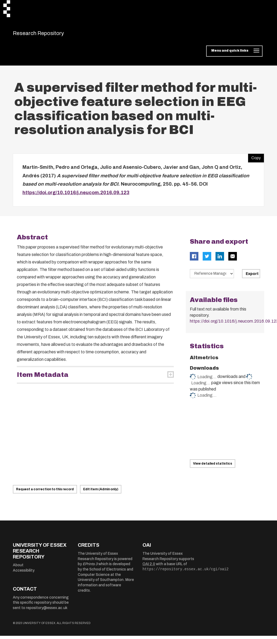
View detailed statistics (212, 467)
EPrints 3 (90, 567)
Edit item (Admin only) (100, 493)
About (18, 569)
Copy (254, 160)
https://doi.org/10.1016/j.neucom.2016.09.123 (75, 195)
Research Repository (50, 34)
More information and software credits (106, 588)
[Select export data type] (212, 277)
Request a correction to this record (45, 493)
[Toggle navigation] (234, 54)
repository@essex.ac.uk (46, 611)
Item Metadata (42, 378)
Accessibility (23, 574)
